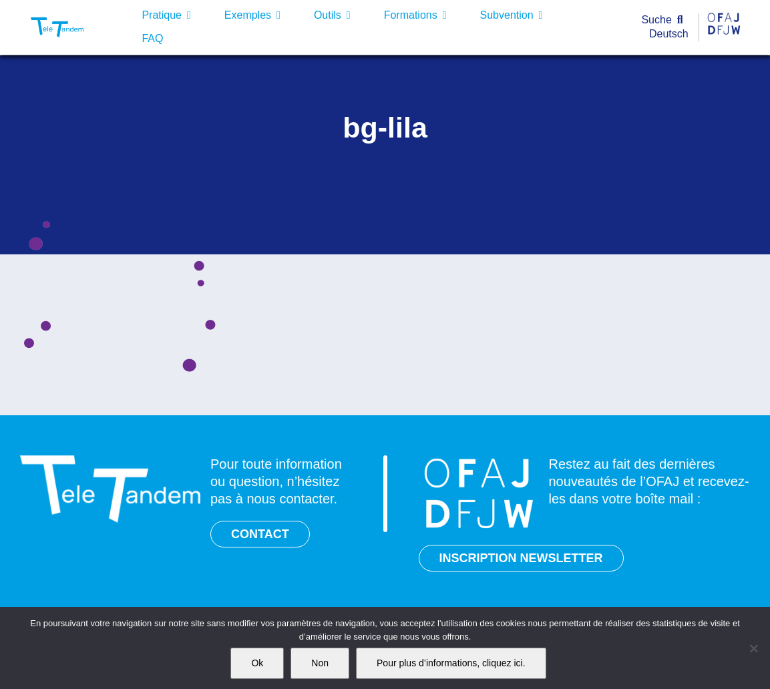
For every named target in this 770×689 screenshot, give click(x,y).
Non (320, 663)
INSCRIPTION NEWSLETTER (521, 558)
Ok (257, 663)
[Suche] (665, 20)
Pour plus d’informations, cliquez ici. (451, 663)
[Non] (753, 648)
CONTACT (260, 534)
